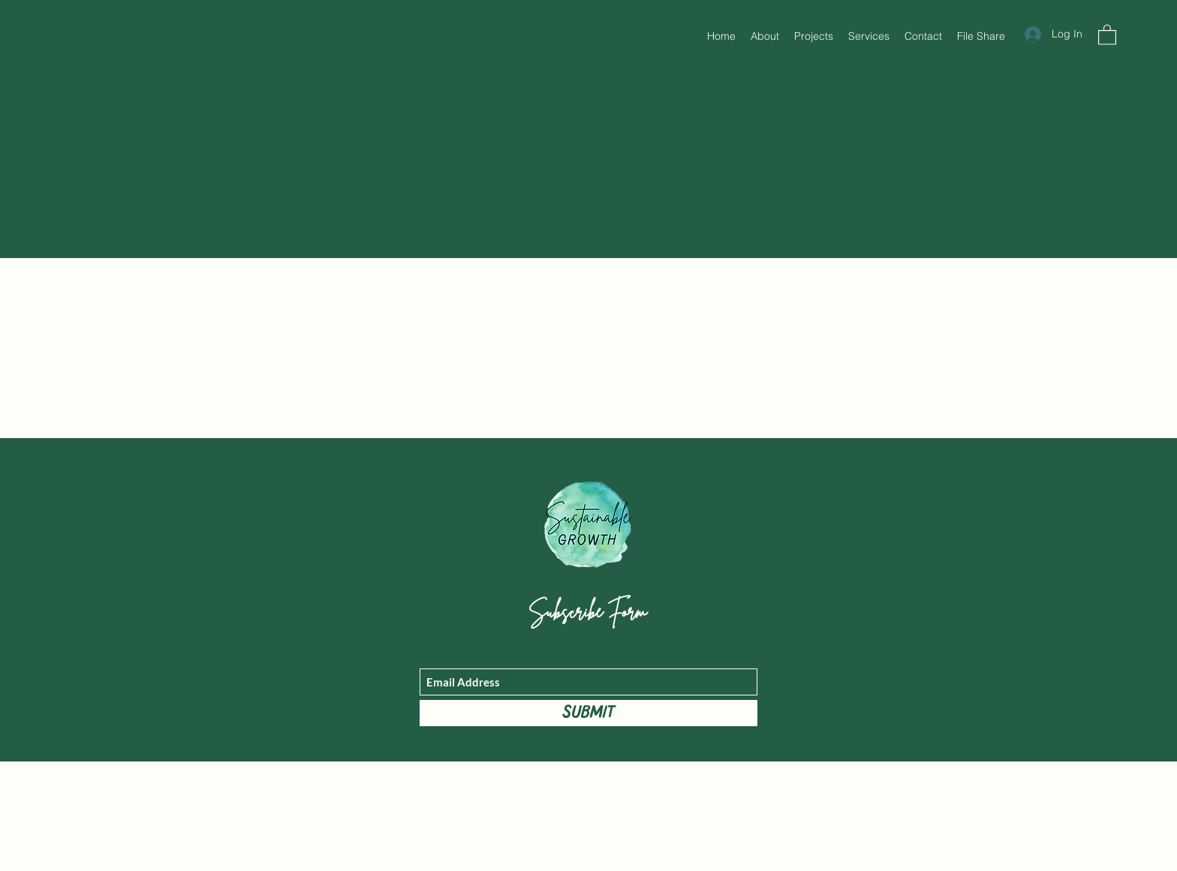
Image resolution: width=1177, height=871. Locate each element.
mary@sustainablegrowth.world (588, 790)
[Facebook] (565, 824)
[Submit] (588, 713)
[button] (1107, 34)
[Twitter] (588, 824)
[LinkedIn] (611, 824)
